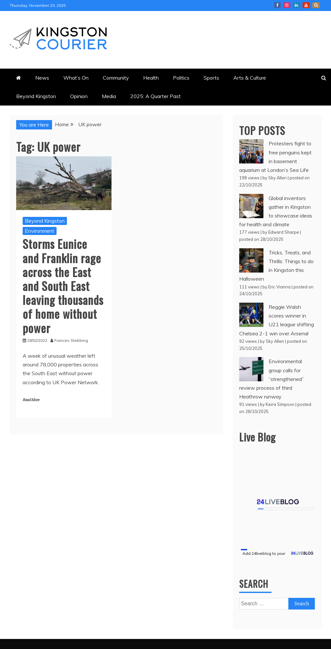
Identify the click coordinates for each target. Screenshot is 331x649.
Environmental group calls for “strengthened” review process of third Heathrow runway (271, 379)
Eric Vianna (279, 286)
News (42, 77)
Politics (181, 77)
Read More (31, 399)
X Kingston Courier (316, 5)
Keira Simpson (280, 404)
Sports (211, 77)
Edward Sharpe (283, 232)
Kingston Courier (277, 5)
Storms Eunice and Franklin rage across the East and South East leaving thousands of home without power (63, 285)
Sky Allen (277, 177)
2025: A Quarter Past (155, 96)
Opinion (79, 96)
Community (116, 77)
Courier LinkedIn (296, 5)
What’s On (76, 77)
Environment (39, 231)
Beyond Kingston (36, 96)
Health (151, 77)
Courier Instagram (286, 5)
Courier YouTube (306, 5)
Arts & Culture (249, 77)
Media (109, 96)
